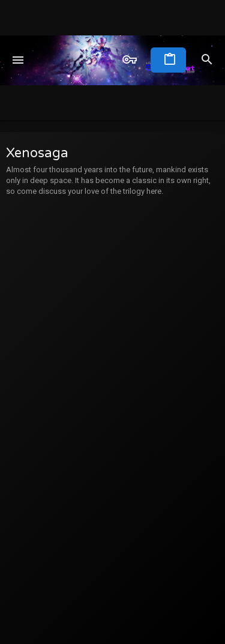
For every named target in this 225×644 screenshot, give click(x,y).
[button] (18, 60)
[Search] (207, 60)
